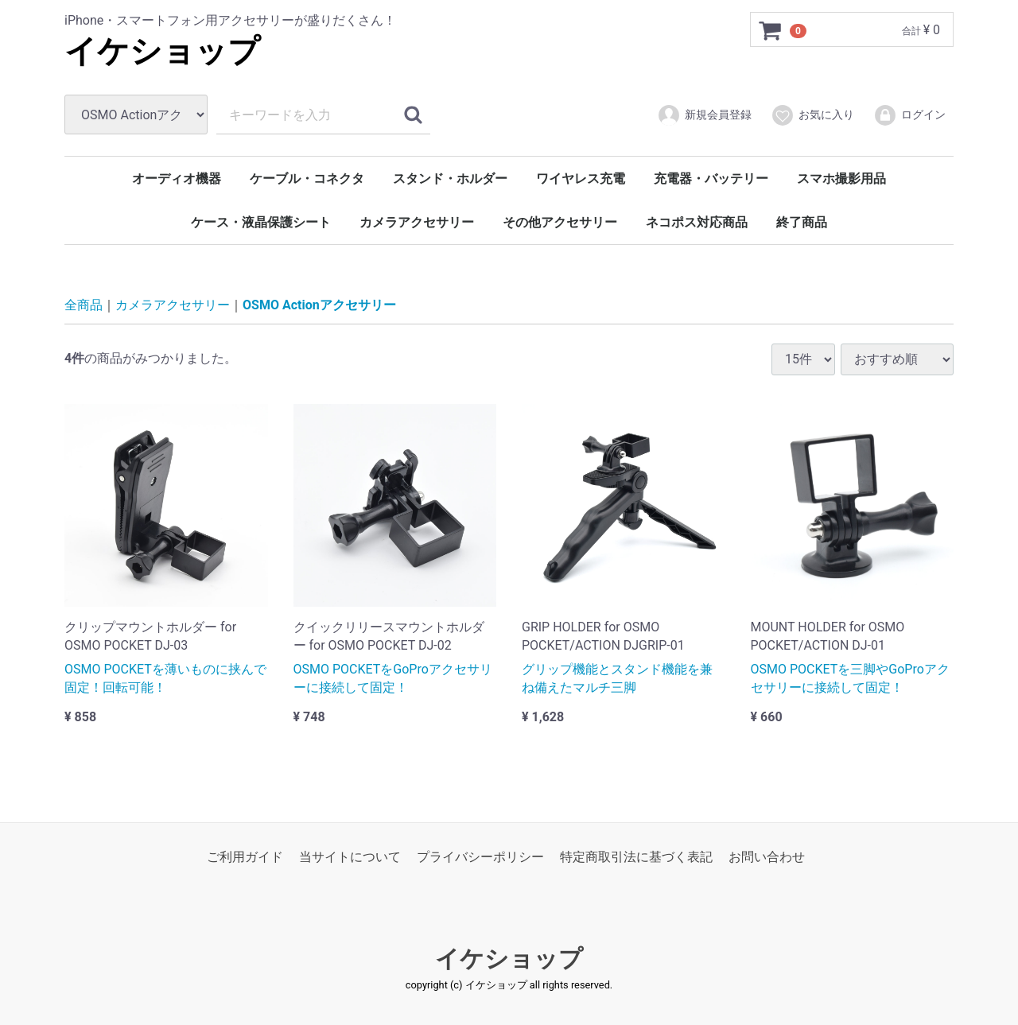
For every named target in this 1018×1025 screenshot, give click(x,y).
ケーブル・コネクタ (307, 178)
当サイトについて (350, 856)
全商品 (83, 305)
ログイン (909, 115)
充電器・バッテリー (711, 178)
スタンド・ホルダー (450, 178)
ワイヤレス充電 (580, 178)
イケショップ (162, 51)
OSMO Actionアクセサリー (319, 305)
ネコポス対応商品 (697, 222)
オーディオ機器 (176, 178)
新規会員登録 (704, 115)
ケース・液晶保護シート (261, 222)
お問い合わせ (767, 856)
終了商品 (801, 222)
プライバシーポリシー (480, 856)
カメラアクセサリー (416, 222)
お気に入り (812, 115)
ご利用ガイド (245, 856)
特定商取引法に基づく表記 (636, 856)
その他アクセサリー (560, 222)
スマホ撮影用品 (841, 178)
